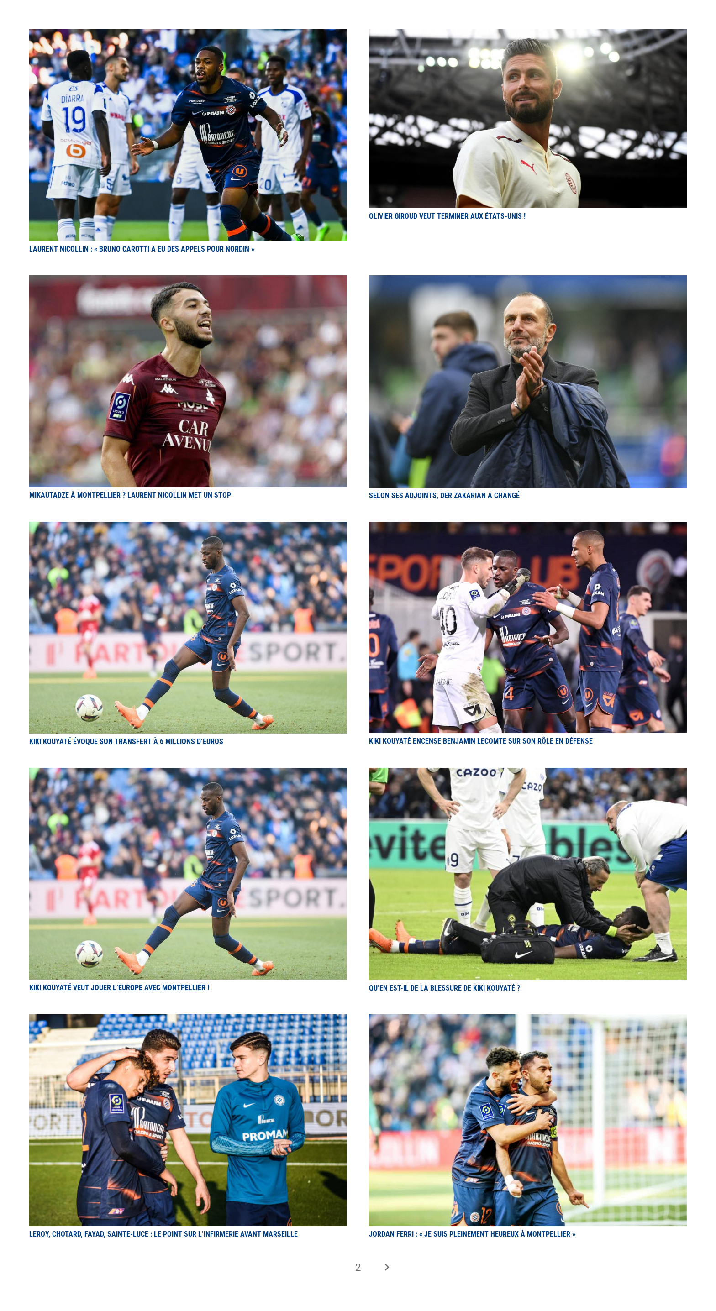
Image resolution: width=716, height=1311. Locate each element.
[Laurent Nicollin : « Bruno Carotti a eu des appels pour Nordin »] (188, 34)
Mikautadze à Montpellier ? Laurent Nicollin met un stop (130, 495)
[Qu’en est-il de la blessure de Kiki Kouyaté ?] (528, 773)
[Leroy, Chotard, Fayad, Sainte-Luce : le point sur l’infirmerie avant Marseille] (188, 1019)
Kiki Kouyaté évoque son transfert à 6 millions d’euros (126, 741)
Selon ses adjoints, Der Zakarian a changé (444, 495)
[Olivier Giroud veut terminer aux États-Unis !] (528, 34)
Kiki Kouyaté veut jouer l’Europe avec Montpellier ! (119, 987)
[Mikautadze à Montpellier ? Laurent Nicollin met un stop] (188, 280)
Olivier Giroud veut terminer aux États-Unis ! (447, 216)
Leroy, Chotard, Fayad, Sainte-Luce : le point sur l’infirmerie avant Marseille (163, 1234)
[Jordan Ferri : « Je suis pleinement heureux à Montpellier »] (528, 1019)
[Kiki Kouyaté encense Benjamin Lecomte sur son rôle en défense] (528, 527)
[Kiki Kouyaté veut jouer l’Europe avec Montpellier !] (188, 773)
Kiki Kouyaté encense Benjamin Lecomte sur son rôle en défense (481, 741)
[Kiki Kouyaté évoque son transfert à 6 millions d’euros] (188, 527)
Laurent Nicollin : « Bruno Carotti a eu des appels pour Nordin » (141, 249)
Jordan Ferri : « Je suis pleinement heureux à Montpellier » (472, 1234)
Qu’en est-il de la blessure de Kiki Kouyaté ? (444, 988)
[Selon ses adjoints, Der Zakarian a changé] (528, 280)
